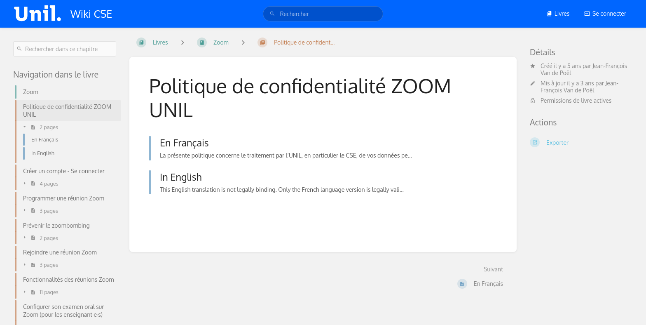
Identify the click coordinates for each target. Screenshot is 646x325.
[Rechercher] (272, 13)
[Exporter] (581, 142)
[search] (323, 13)
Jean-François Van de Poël (579, 87)
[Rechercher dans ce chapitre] (64, 49)
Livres (558, 13)
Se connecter (605, 13)
